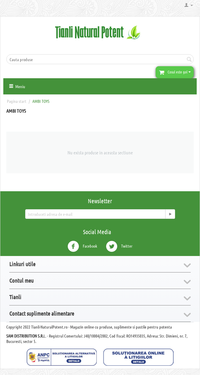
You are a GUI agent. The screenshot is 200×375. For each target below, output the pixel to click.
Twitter (119, 246)
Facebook (82, 246)
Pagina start (16, 101)
